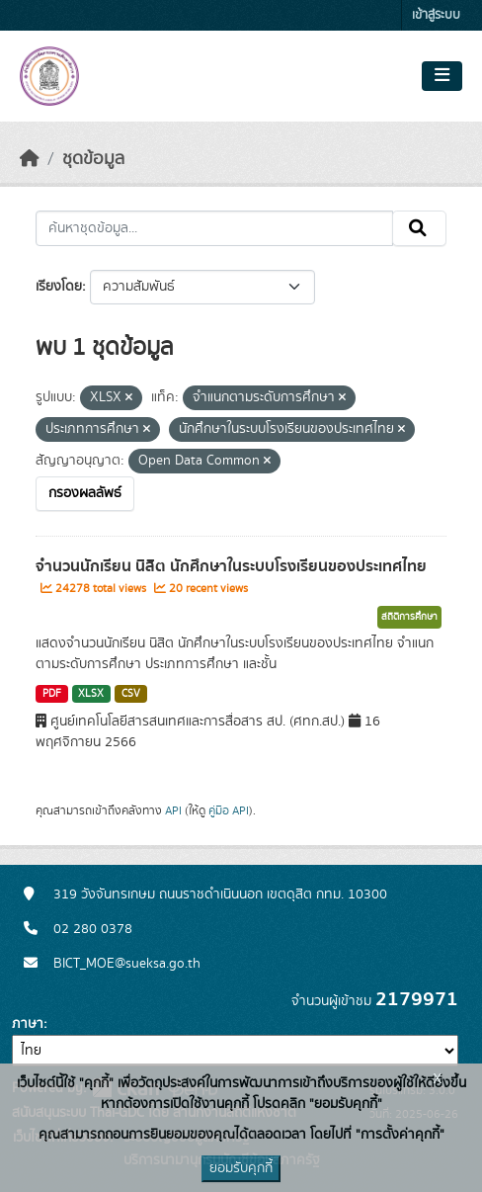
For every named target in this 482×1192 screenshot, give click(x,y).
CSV (130, 694)
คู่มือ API (228, 810)
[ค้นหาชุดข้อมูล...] (214, 228)
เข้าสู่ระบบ (436, 15)
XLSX (91, 694)
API (173, 810)
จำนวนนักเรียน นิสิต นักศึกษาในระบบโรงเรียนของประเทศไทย (231, 566)
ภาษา (27, 1024)
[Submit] (419, 228)
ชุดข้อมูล (93, 159)
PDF (51, 694)
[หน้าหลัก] (30, 159)
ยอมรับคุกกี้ (241, 1168)
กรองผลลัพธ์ (84, 493)
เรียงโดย (59, 287)
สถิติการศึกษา (409, 617)
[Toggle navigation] (442, 76)
